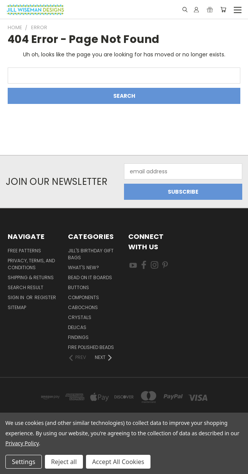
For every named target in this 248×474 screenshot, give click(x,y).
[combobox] (124, 75)
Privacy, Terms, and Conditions (31, 264)
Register (45, 297)
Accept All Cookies (118, 462)
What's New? (83, 267)
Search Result (25, 287)
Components (83, 297)
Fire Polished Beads (91, 347)
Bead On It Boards (90, 277)
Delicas (77, 327)
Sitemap (17, 307)
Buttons (78, 287)
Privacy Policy (22, 443)
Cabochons (83, 307)
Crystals (79, 317)
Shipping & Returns (31, 277)
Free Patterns (24, 250)
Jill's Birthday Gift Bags (91, 254)
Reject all (64, 462)
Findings (78, 337)
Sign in (16, 297)
